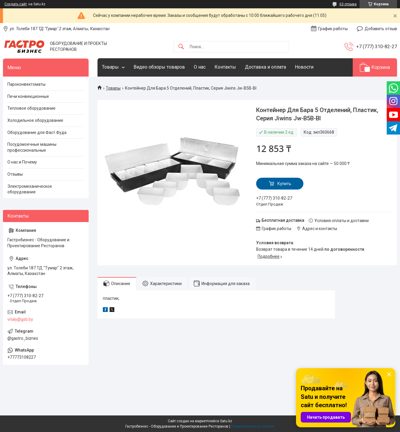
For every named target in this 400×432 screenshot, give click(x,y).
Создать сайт (15, 4)
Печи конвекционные (28, 96)
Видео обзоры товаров (159, 67)
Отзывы (15, 174)
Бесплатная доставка (283, 220)
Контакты (225, 67)
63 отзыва (348, 4)
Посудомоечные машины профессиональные (31, 147)
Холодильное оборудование (35, 120)
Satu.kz (226, 421)
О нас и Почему (22, 162)
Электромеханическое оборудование (29, 189)
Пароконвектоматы (26, 84)
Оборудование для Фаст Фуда (36, 132)
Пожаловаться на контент (253, 426)
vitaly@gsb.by (20, 319)
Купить (284, 183)
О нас (200, 67)
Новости (304, 67)
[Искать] (181, 46)
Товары (110, 67)
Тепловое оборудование (31, 108)
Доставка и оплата (265, 67)
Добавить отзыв (381, 28)
